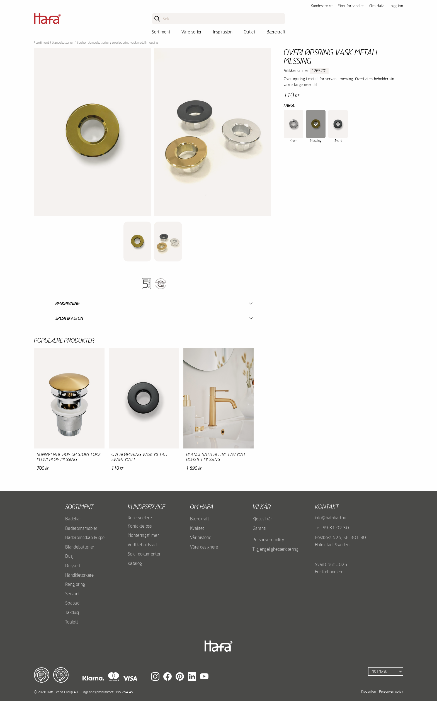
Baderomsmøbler (81, 528)
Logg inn (396, 6)
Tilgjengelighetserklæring (275, 549)
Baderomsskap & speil (85, 537)
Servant (72, 593)
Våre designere (204, 546)
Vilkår (262, 506)
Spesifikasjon (69, 318)
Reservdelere (140, 517)
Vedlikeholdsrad (142, 544)
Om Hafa (376, 6)
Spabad (72, 602)
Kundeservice (322, 6)
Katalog (135, 563)
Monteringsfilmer (143, 535)
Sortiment (161, 31)
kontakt (327, 506)
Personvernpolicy (268, 539)
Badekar (73, 518)
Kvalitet (197, 528)
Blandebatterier (62, 43)
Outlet (249, 31)
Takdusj (72, 612)
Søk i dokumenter (144, 553)
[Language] (385, 671)
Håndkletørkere (79, 575)
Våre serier (191, 31)
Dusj (69, 556)
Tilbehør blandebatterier (92, 43)
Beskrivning (67, 303)
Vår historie (200, 537)
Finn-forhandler (351, 6)
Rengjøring (75, 584)
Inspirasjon (223, 31)
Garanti (259, 528)
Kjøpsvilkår (262, 518)
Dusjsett (73, 565)
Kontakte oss (140, 525)
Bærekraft (275, 31)
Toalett (71, 621)
